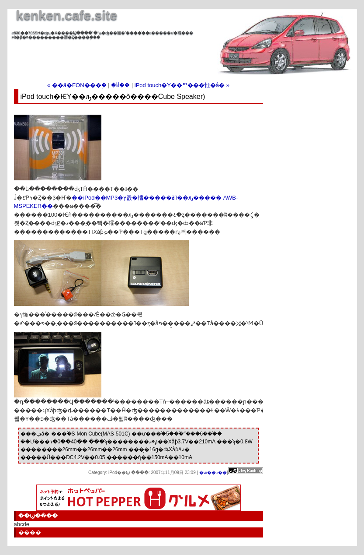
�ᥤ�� (120, 85)
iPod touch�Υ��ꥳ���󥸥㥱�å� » (182, 85)
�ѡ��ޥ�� (213, 472)
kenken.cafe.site (67, 15)
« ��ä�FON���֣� (77, 85)
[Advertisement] (114, 52)
